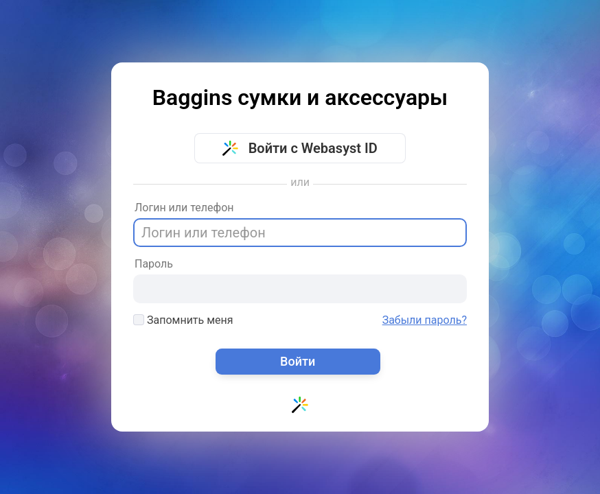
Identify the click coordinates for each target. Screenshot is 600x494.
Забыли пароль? (424, 320)
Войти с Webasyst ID (300, 148)
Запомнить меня (183, 320)
